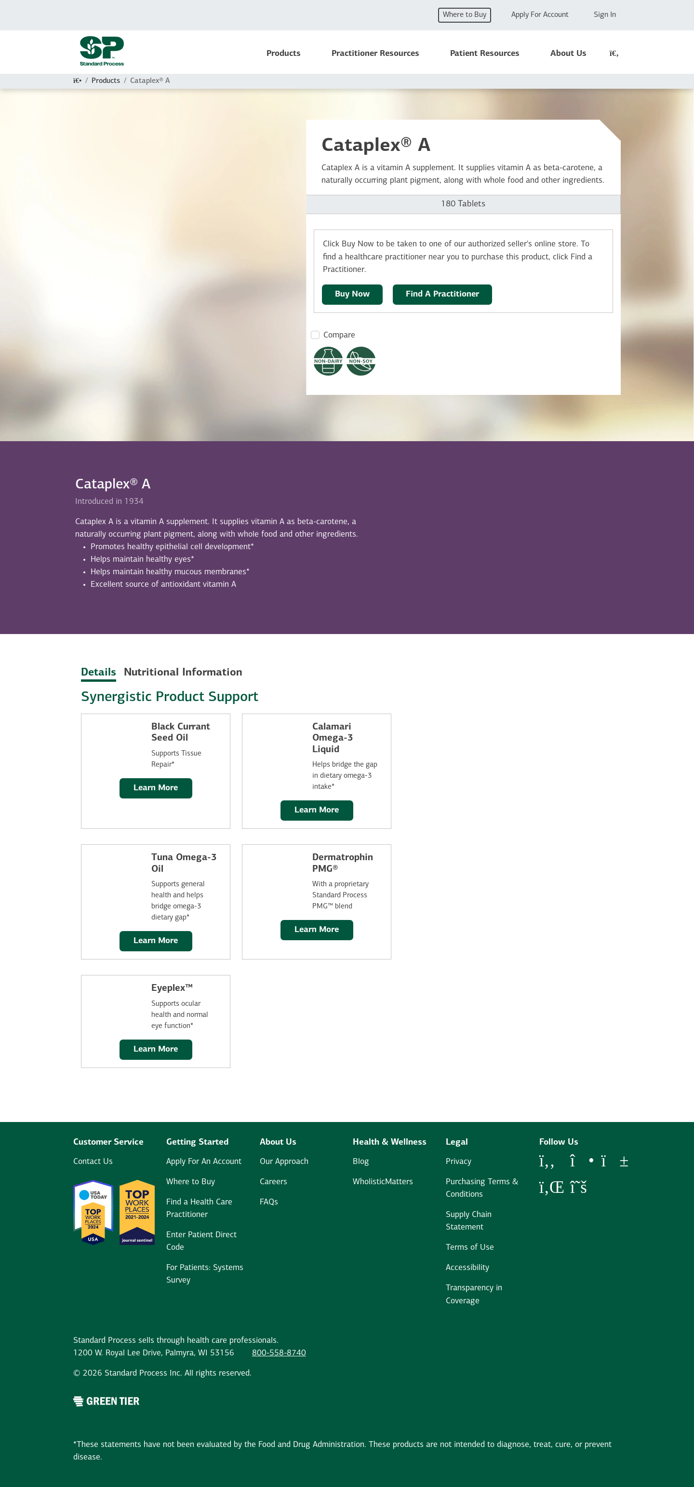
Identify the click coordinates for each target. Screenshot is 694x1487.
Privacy (458, 1162)
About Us (568, 54)
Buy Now (352, 294)
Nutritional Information (183, 672)
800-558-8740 (279, 1353)
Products (284, 54)
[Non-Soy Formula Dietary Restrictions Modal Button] (361, 361)
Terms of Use (470, 1248)
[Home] (77, 81)
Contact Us (93, 1162)
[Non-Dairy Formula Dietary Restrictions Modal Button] (328, 361)
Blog (361, 1162)
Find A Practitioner (442, 294)
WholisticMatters (383, 1182)
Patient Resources (485, 54)
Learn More (155, 788)
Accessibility (467, 1268)
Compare (339, 335)
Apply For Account (540, 15)
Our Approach (284, 1162)
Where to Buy (464, 15)
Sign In (605, 15)
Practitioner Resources (375, 54)
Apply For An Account (203, 1162)
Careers (273, 1182)
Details (98, 672)
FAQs (269, 1202)
